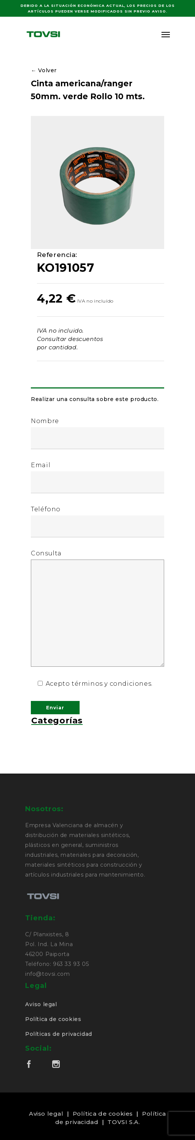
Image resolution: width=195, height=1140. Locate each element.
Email (97, 477)
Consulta (97, 609)
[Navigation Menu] (165, 34)
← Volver (44, 70)
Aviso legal (41, 1004)
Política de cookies (53, 1019)
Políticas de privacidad (58, 1034)
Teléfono (97, 521)
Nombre (97, 433)
